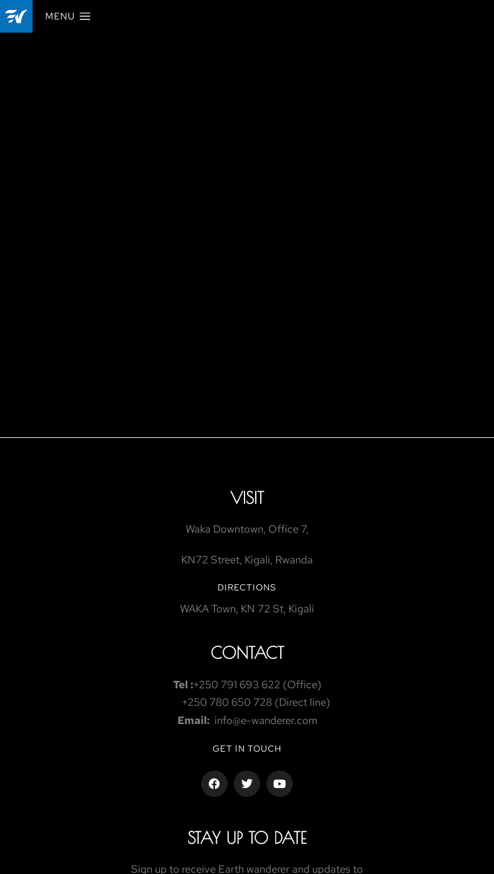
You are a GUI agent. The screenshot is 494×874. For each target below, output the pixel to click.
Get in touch (247, 748)
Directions (247, 587)
